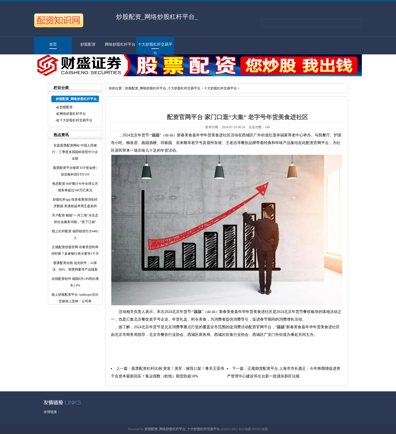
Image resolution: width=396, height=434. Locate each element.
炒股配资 (88, 44)
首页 (53, 44)
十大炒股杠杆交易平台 (76, 120)
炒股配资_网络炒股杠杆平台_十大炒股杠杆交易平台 (162, 88)
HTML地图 (260, 429)
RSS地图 (245, 429)
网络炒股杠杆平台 (120, 44)
